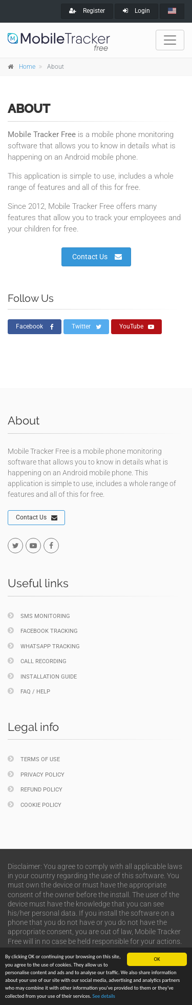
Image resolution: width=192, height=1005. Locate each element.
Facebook (35, 327)
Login (136, 10)
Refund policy (35, 789)
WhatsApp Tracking (44, 646)
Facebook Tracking (43, 630)
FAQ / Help (29, 691)
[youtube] (33, 545)
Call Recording (37, 661)
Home (27, 66)
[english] (172, 11)
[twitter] (15, 545)
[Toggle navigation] (170, 40)
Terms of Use (34, 759)
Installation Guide (42, 676)
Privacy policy (36, 774)
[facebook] (51, 545)
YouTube (136, 327)
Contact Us (97, 256)
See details (103, 996)
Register (87, 10)
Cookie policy (34, 804)
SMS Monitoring (39, 616)
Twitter (86, 327)
